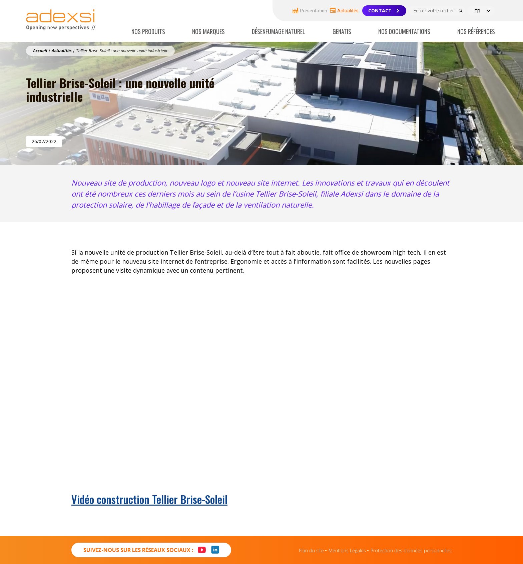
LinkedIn (215, 553)
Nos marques (208, 31)
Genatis (342, 31)
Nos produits (148, 31)
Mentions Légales (347, 550)
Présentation (310, 10)
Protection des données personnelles (411, 550)
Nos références (476, 31)
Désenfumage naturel (278, 31)
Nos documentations (404, 31)
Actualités (344, 10)
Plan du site (311, 550)
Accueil (40, 50)
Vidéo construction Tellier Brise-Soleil (149, 499)
